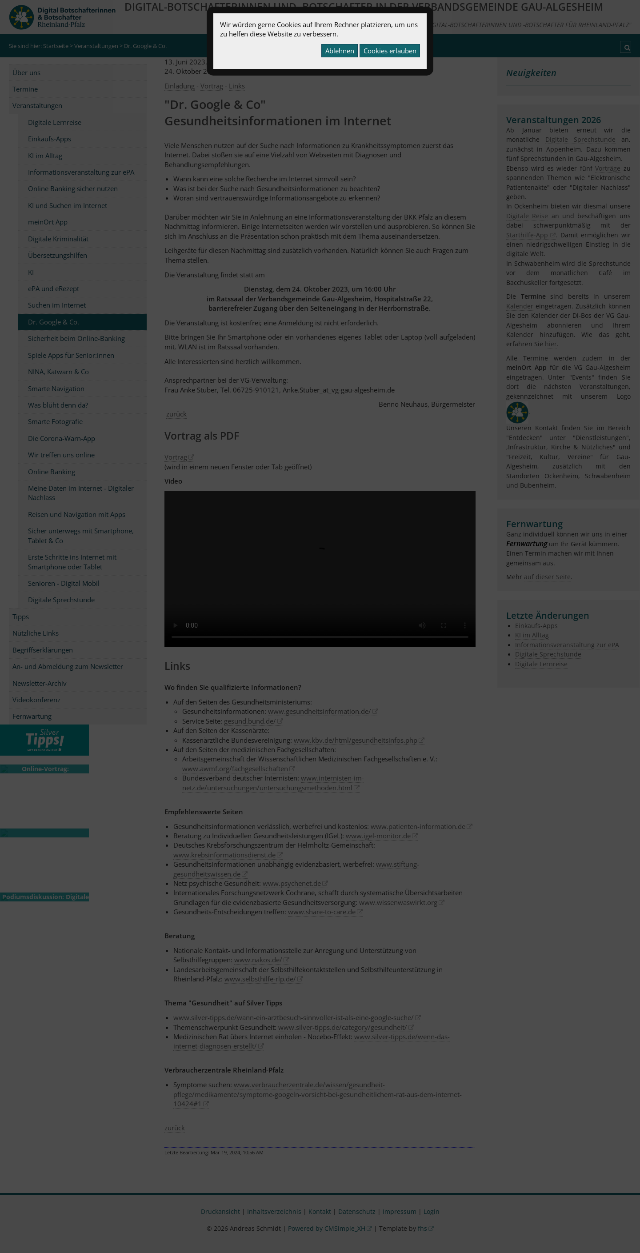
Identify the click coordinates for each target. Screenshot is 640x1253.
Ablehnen (339, 50)
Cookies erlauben (390, 50)
